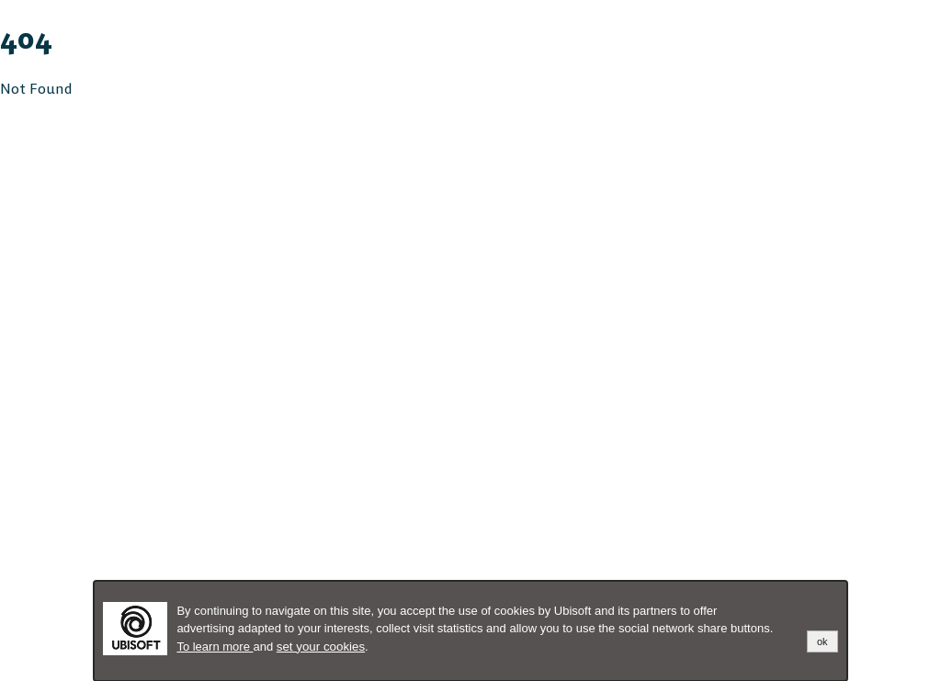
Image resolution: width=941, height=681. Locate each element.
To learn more (214, 646)
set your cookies (321, 646)
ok (822, 641)
